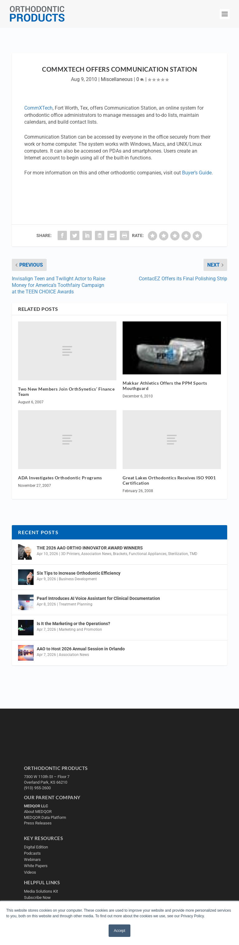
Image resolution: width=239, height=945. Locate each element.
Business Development (78, 579)
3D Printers (70, 554)
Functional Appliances (147, 554)
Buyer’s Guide (197, 173)
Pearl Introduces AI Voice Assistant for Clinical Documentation (98, 598)
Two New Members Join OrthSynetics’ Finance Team (66, 391)
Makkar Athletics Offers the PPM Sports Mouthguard (165, 385)
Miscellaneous (117, 79)
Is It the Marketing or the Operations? (73, 623)
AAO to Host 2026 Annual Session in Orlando (81, 648)
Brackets (120, 554)
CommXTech (38, 108)
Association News (96, 554)
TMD (193, 554)
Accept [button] (119, 930)
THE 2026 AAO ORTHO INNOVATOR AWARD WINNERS (90, 547)
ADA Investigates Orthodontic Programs (60, 477)
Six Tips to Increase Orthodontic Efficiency (78, 573)
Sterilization (178, 554)
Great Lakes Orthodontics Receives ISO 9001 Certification (169, 480)
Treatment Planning (75, 604)
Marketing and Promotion (80, 629)
